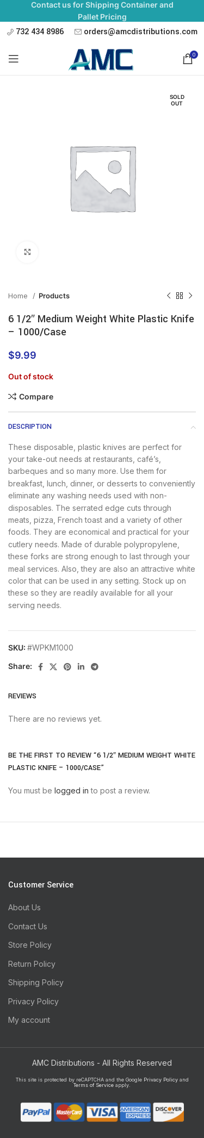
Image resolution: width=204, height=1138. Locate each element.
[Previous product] (168, 296)
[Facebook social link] (40, 667)
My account (29, 1019)
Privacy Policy (33, 1001)
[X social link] (53, 667)
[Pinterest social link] (67, 667)
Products (54, 295)
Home (19, 295)
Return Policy (31, 963)
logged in (71, 790)
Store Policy (30, 944)
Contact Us (27, 926)
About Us (24, 907)
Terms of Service (93, 1085)
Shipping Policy (36, 982)
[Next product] (190, 296)
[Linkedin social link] (81, 667)
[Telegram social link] (95, 667)
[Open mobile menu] (13, 59)
